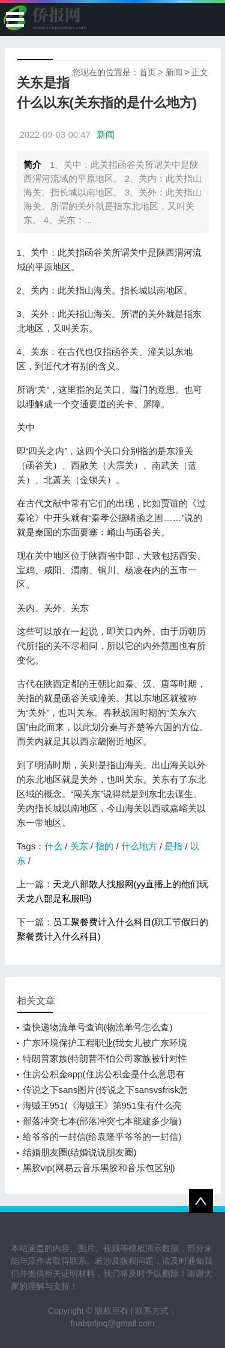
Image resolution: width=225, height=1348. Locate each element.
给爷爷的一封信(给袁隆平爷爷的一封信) (102, 1136)
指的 (104, 846)
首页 (147, 72)
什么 (53, 846)
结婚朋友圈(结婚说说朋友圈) (80, 1152)
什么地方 (139, 846)
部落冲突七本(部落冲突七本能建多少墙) (102, 1121)
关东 (79, 846)
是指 (173, 846)
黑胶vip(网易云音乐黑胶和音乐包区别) (99, 1168)
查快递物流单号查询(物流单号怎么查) (98, 1027)
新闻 (174, 72)
